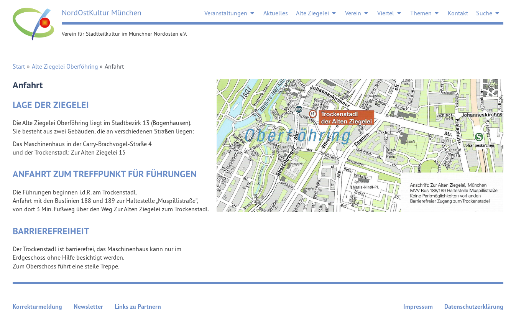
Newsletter (88, 306)
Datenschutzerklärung (473, 306)
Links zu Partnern (138, 306)
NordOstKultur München (101, 12)
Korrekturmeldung (37, 306)
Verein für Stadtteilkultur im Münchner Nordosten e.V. (124, 33)
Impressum (418, 306)
